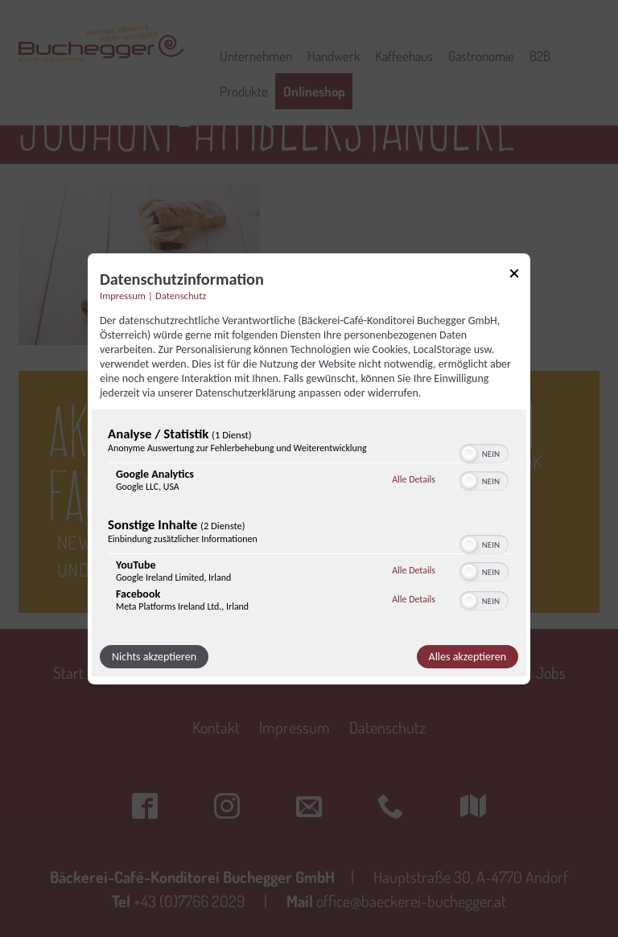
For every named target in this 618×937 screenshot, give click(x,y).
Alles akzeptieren (467, 657)
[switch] (484, 452)
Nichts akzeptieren (154, 657)
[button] (469, 453)
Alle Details (413, 479)
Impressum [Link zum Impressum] (123, 295)
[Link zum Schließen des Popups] (514, 275)
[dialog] (309, 468)
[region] (309, 522)
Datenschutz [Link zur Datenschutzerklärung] (180, 295)
